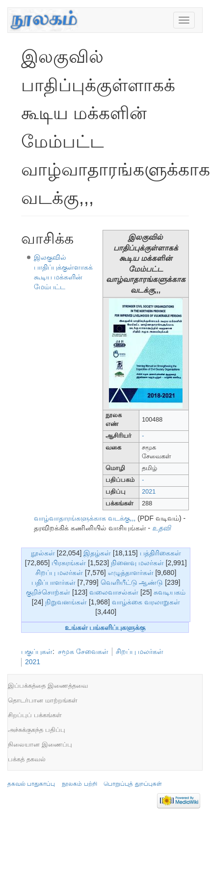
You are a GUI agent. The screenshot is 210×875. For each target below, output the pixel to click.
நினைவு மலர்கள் (137, 563)
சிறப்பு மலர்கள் (59, 572)
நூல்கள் (43, 553)
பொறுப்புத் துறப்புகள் (132, 783)
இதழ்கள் (97, 553)
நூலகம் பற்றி (79, 783)
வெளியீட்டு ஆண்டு (132, 582)
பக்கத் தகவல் (27, 759)
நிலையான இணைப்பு (40, 744)
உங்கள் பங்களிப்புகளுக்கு (105, 627)
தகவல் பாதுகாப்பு (31, 783)
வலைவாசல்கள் (113, 592)
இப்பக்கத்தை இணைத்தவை (48, 685)
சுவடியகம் (169, 592)
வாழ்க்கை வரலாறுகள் (146, 602)
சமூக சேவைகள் (83, 651)
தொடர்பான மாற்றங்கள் (43, 700)
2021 (149, 491)
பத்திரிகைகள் (160, 553)
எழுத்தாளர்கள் (131, 572)
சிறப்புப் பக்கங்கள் (35, 715)
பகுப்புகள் (36, 651)
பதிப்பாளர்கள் (53, 582)
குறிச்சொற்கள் (48, 592)
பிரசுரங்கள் (69, 563)
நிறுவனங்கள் (66, 602)
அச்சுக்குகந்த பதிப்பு (36, 729)
